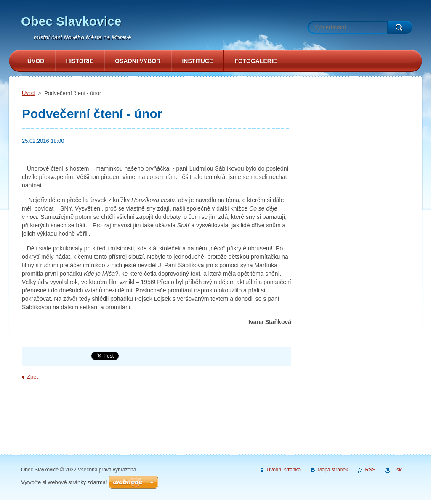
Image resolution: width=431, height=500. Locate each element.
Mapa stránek (333, 470)
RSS (370, 470)
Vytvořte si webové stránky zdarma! (64, 482)
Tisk (397, 470)
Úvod (28, 93)
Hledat (399, 27)
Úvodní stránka (284, 470)
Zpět (32, 377)
